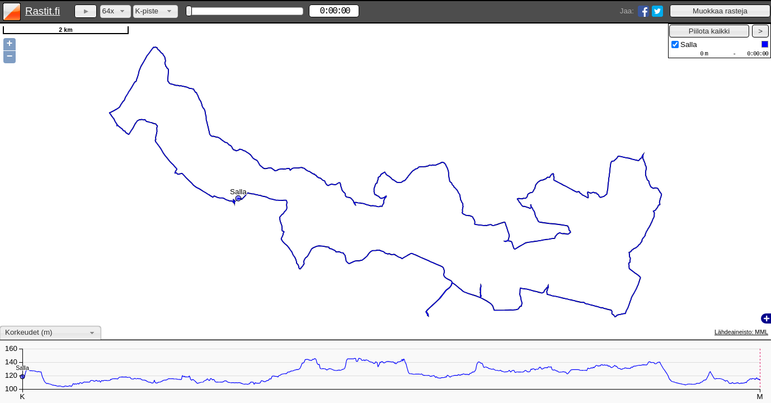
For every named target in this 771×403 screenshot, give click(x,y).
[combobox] (115, 11)
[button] (720, 10)
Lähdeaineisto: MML (741, 332)
